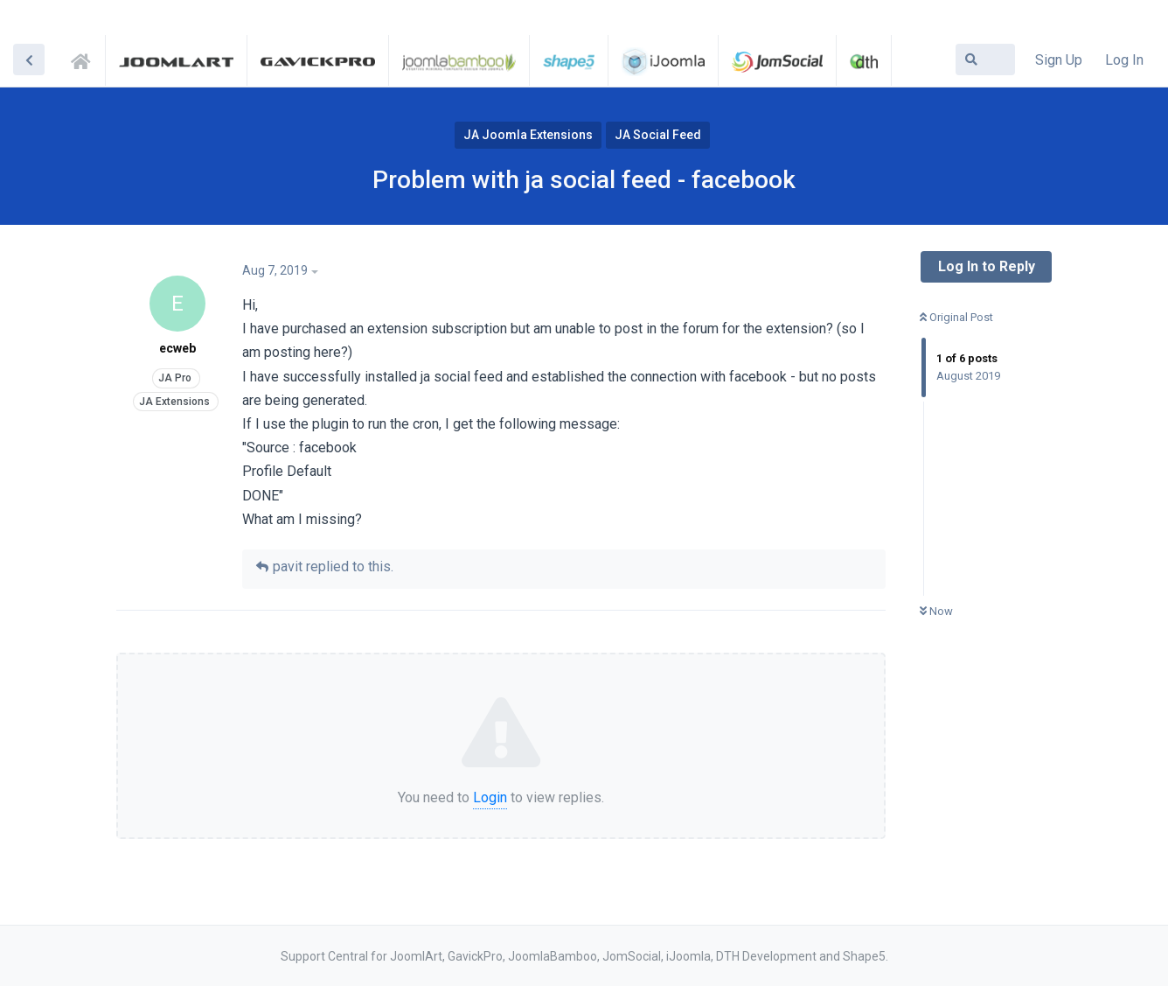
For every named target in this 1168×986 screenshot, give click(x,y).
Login (490, 797)
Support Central (86, 58)
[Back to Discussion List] (29, 59)
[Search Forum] (985, 59)
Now (936, 611)
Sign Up (1058, 60)
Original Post (956, 317)
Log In (1124, 60)
